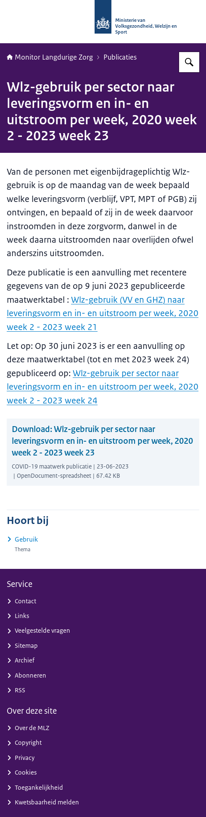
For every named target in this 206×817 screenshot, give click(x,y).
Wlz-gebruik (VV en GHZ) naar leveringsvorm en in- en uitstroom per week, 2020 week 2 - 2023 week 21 (102, 313)
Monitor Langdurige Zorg (50, 57)
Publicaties (120, 57)
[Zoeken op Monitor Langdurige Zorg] (189, 62)
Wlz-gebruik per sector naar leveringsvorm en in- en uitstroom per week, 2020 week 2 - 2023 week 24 (102, 386)
